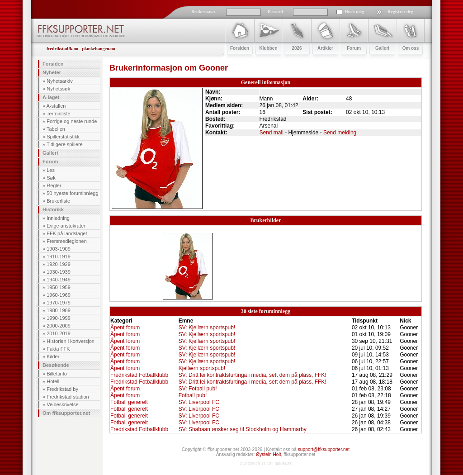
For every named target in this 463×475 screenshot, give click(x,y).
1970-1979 (59, 302)
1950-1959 (59, 287)
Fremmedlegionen (67, 241)
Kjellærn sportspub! (202, 368)
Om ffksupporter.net (66, 413)
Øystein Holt (268, 454)
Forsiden (53, 63)
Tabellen (56, 129)
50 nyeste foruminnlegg (72, 193)
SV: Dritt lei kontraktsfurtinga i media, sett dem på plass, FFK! (252, 375)
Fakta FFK (58, 349)
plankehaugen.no (98, 48)
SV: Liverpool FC (199, 402)
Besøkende (56, 365)
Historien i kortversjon (70, 341)
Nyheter (52, 72)
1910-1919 (59, 256)
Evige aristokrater (66, 225)
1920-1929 (59, 264)
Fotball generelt (129, 402)
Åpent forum (125, 327)
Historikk (53, 209)
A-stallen (56, 106)
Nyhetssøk (58, 88)
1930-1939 (59, 272)
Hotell (53, 381)
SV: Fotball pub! (198, 388)
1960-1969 (59, 295)
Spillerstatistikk (63, 136)
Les (51, 170)
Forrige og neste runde (72, 121)
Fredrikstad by (62, 389)
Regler (54, 185)
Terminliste (59, 113)
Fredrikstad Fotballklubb (139, 375)
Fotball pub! (193, 395)
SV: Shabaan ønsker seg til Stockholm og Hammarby (243, 429)
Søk (51, 177)
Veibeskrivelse (62, 404)
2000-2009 (59, 325)
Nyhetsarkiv (59, 81)
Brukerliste (58, 201)
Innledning (58, 218)
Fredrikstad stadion (68, 396)
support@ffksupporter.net (324, 449)
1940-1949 (59, 279)
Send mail (271, 132)
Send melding (339, 132)
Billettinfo (57, 373)
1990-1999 (59, 318)
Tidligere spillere (65, 144)
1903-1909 (59, 249)
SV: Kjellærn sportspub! (207, 327)
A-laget (51, 97)
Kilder (53, 356)
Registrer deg (400, 11)
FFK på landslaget (67, 233)
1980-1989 (59, 310)
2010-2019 (59, 333)
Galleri (50, 153)
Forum (50, 161)
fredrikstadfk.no (62, 48)
